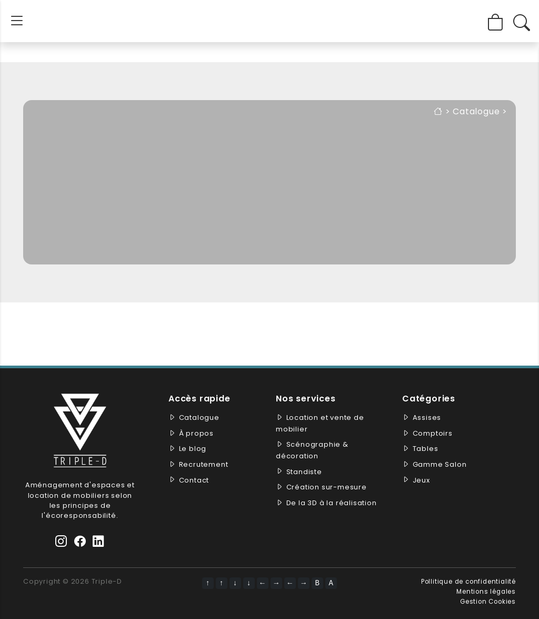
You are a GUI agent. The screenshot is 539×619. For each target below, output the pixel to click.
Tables (425, 449)
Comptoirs (433, 433)
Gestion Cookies (488, 601)
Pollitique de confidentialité (468, 581)
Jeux (421, 480)
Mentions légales (486, 591)
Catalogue (476, 111)
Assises (427, 417)
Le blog (193, 449)
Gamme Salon (440, 464)
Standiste (304, 472)
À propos (196, 433)
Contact (194, 480)
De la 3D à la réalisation (331, 503)
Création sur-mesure (326, 487)
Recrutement (203, 464)
